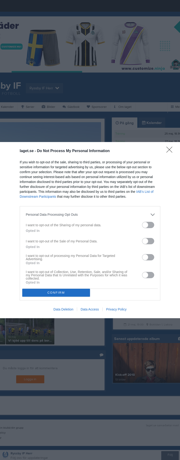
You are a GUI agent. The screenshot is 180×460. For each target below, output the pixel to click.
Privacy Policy (116, 309)
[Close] (170, 151)
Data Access (90, 309)
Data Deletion (63, 309)
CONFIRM (56, 292)
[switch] (148, 225)
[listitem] (90, 214)
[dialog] (90, 230)
